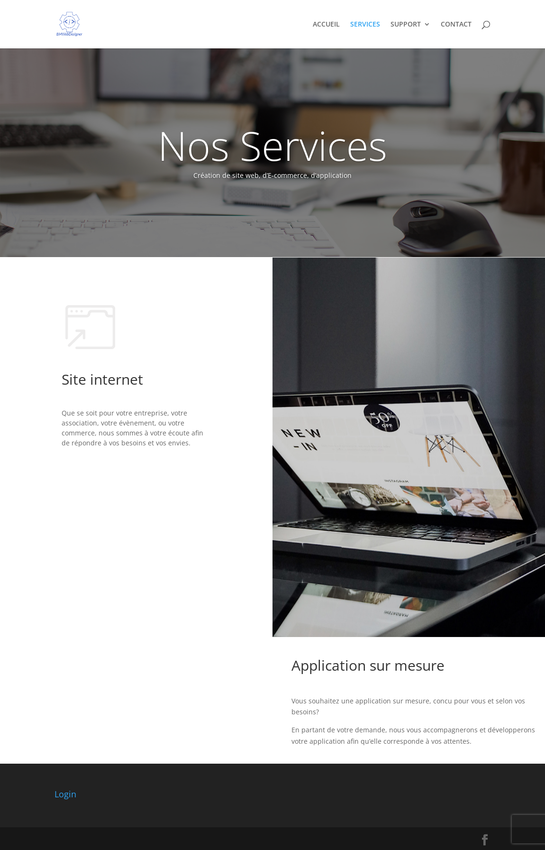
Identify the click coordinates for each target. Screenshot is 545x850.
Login (65, 794)
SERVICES (365, 24)
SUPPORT (406, 24)
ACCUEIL (326, 24)
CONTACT (456, 24)
